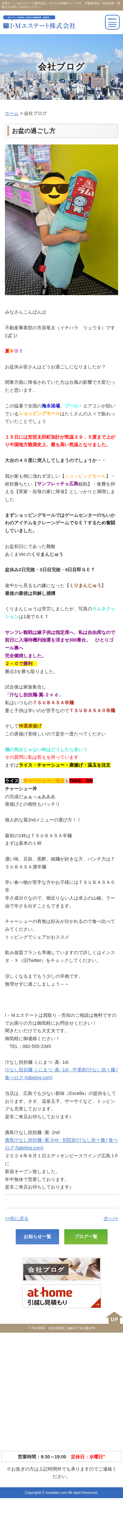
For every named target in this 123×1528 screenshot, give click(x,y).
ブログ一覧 (85, 1236)
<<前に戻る (17, 1218)
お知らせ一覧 (37, 1236)
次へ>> (111, 1218)
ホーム (12, 113)
